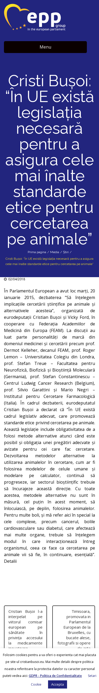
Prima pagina (37, 252)
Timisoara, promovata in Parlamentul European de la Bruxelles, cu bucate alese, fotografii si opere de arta (74, 630)
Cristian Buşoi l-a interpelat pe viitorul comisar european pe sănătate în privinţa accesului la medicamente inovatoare (25, 630)
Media (54, 252)
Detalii (10, 561)
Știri (66, 252)
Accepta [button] (57, 684)
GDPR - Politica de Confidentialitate (55, 675)
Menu (45, 47)
